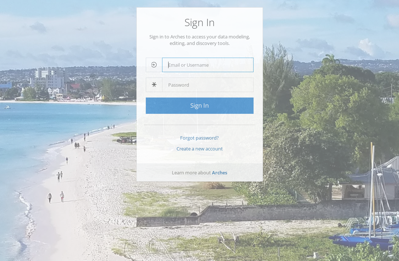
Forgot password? (199, 137)
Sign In (199, 105)
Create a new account (200, 148)
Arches (219, 172)
